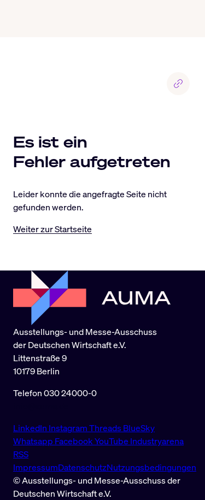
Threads (106, 428)
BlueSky (139, 428)
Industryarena (157, 441)
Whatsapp (34, 441)
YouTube (112, 441)
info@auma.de (41, 406)
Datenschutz (82, 467)
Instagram (69, 428)
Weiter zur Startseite (52, 229)
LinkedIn (31, 428)
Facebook (75, 441)
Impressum (35, 467)
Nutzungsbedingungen (151, 467)
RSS (20, 454)
